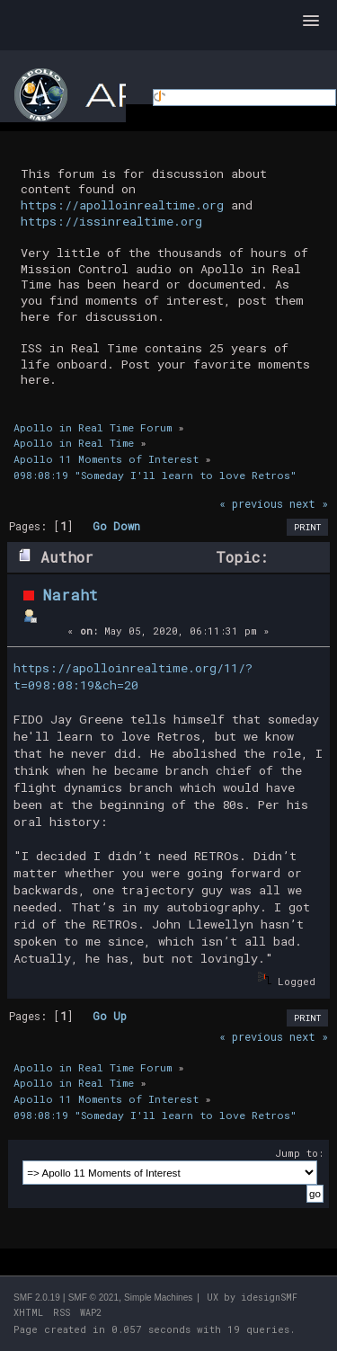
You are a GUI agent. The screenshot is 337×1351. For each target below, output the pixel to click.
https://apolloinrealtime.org (122, 205)
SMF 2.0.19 (36, 1297)
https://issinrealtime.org (111, 221)
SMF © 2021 (93, 1297)
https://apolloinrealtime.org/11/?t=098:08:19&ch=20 (133, 676)
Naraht (70, 594)
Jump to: (299, 1153)
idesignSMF (269, 1297)
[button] (311, 21)
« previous (251, 503)
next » (308, 503)
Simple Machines (158, 1297)
